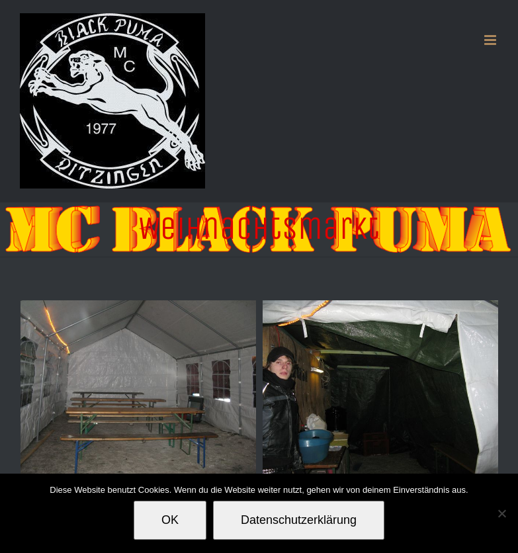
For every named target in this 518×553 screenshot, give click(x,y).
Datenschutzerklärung (299, 520)
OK (170, 520)
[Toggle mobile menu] (491, 40)
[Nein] (501, 513)
